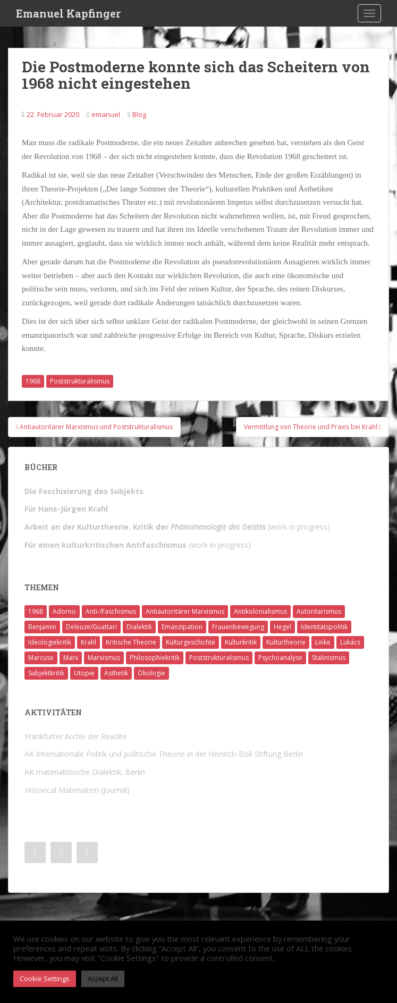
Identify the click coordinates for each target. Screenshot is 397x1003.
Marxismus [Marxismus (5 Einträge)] (104, 657)
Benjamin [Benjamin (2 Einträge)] (42, 626)
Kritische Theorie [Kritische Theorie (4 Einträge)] (131, 642)
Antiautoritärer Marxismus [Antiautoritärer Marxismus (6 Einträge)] (185, 611)
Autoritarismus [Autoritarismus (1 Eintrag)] (319, 611)
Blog (139, 114)
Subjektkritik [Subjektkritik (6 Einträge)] (46, 673)
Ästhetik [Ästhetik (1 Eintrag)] (116, 673)
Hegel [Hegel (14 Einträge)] (282, 626)
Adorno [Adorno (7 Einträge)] (64, 611)
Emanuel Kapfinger (68, 13)
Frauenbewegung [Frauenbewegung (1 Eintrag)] (238, 626)
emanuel (105, 114)
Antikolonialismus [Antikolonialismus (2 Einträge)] (260, 611)
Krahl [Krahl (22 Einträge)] (88, 642)
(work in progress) (177, 527)
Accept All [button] (103, 978)
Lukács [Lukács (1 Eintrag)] (350, 642)
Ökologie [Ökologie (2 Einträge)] (151, 673)
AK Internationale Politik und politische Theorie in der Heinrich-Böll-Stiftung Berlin (163, 754)
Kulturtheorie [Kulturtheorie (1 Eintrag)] (286, 642)
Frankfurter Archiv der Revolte (75, 736)
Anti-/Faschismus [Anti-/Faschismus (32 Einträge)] (111, 611)
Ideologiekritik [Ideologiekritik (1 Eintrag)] (49, 642)
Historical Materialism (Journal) (77, 790)
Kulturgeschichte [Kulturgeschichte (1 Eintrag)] (190, 642)
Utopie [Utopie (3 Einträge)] (84, 673)
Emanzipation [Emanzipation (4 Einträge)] (182, 626)
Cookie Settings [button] (45, 978)
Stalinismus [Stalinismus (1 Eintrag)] (328, 657)
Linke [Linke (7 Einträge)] (323, 642)
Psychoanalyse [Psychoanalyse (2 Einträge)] (280, 657)
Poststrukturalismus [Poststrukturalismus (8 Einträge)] (219, 657)
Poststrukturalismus (79, 381)
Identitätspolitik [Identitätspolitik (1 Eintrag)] (324, 626)
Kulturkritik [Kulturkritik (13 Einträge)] (241, 642)
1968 (33, 381)
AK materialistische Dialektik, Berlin (84, 772)
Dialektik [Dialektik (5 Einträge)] (139, 626)
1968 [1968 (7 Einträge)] (35, 611)
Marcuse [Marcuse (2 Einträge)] (41, 657)
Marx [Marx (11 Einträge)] (70, 657)
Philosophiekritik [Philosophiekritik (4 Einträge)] (155, 657)
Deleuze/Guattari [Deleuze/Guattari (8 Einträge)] (91, 626)
